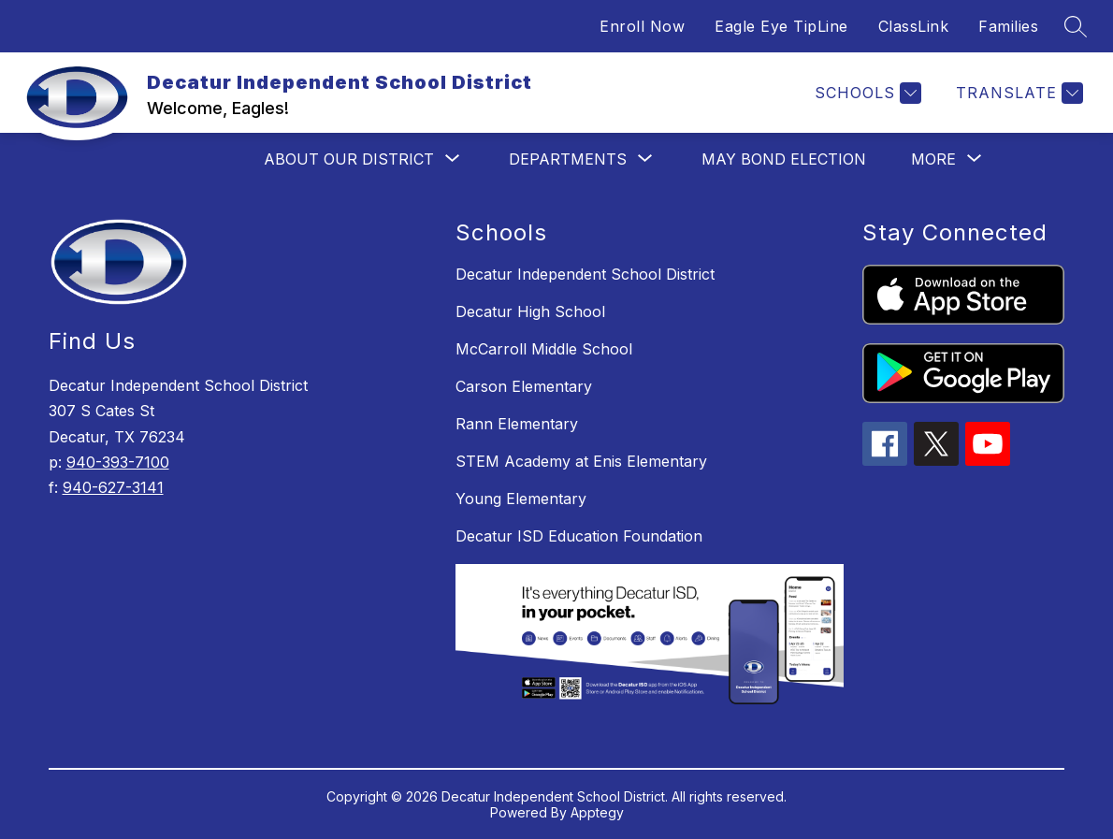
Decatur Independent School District (585, 274)
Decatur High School (530, 311)
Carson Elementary (523, 386)
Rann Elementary (516, 423)
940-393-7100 (117, 462)
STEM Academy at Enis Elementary (581, 461)
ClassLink (913, 26)
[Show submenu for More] (933, 159)
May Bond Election (783, 159)
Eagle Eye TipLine (781, 26)
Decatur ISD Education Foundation (578, 536)
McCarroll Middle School (543, 349)
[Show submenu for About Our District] (349, 159)
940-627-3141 (113, 487)
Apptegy (597, 812)
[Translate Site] (1017, 93)
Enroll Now (642, 26)
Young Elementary (520, 498)
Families (1008, 26)
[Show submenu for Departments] (568, 159)
